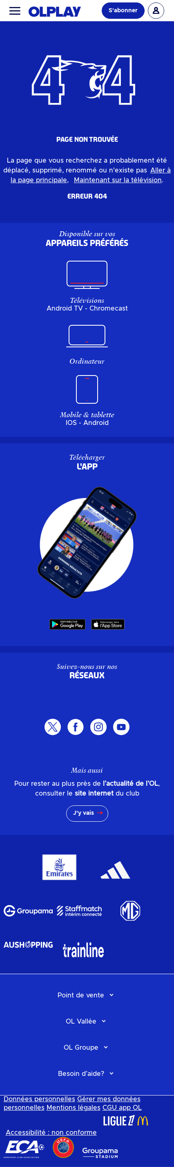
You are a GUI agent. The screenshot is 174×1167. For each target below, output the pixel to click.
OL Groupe (81, 1047)
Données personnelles (39, 1099)
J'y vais (83, 813)
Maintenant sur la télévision (118, 180)
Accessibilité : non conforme (51, 1132)
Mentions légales (73, 1107)
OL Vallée (81, 1021)
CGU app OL (122, 1107)
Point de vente (81, 995)
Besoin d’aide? (81, 1074)
